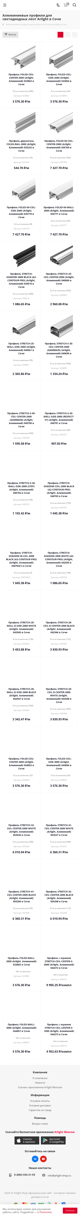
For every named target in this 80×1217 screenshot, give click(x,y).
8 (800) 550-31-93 (24, 1174)
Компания (40, 1072)
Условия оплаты (40, 1100)
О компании (40, 1078)
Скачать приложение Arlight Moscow (40, 1087)
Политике (45, 1212)
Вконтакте (35, 1159)
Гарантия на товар (40, 1110)
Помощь (40, 1118)
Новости (40, 1082)
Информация (40, 1095)
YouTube (43, 1159)
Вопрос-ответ (40, 1123)
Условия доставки (40, 1105)
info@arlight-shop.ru (59, 1175)
